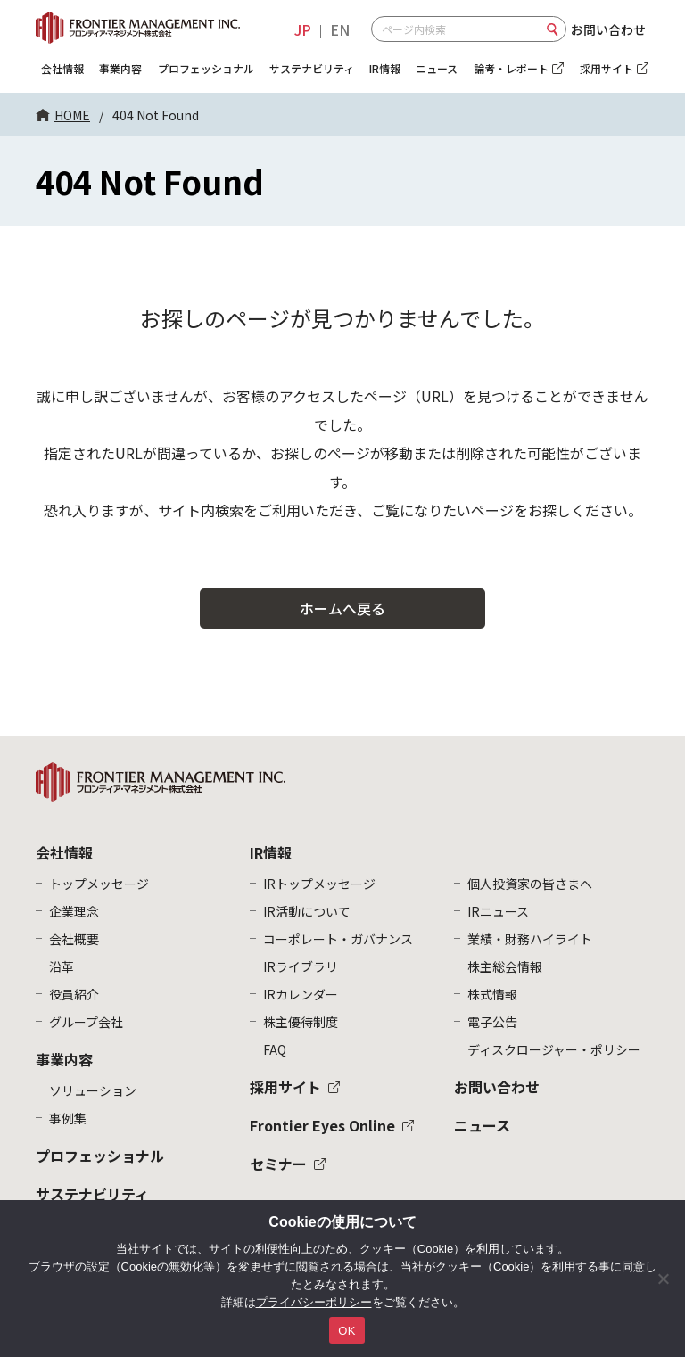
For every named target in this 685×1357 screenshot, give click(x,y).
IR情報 (384, 68)
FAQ (274, 1049)
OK (346, 1330)
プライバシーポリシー (314, 1302)
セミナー (278, 1163)
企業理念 (74, 911)
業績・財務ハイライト (529, 939)
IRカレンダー (300, 994)
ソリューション (92, 1090)
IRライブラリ (300, 966)
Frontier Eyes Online (322, 1125)
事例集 (68, 1118)
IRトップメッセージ (319, 883)
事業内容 (120, 68)
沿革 (61, 966)
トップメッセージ (99, 883)
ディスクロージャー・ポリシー (553, 1049)
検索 (553, 29)
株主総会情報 (504, 966)
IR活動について (307, 911)
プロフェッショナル (206, 68)
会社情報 (62, 68)
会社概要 (74, 939)
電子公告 (492, 1022)
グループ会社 (86, 1022)
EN (340, 29)
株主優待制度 (300, 1022)
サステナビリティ (311, 68)
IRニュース (498, 911)
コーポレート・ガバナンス (338, 939)
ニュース (437, 68)
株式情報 (492, 994)
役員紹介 (74, 994)
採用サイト (285, 1087)
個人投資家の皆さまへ (529, 883)
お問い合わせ (608, 29)
